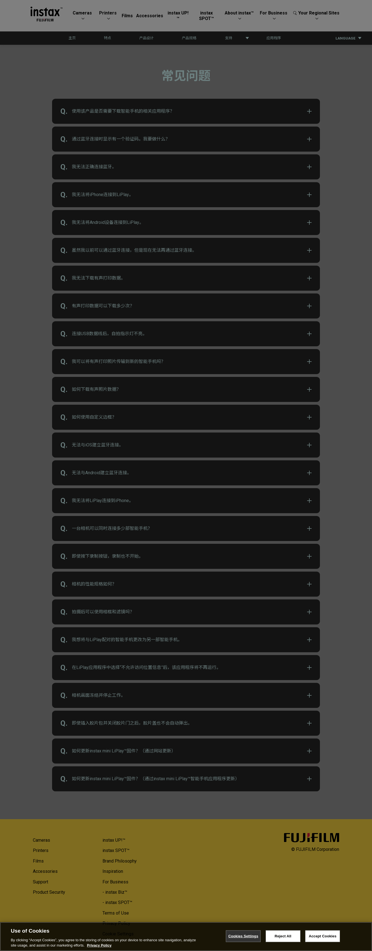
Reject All (283, 936)
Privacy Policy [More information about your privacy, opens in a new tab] (99, 945)
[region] (186, 936)
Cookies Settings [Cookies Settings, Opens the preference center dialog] (243, 936)
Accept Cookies (322, 936)
